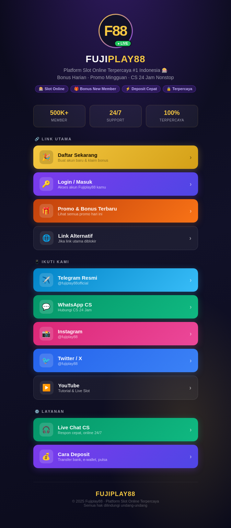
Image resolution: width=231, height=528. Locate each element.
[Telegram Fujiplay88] (115, 280)
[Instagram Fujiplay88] (115, 333)
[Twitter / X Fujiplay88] (115, 360)
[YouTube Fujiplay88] (115, 388)
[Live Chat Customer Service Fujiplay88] (115, 429)
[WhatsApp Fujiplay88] (115, 307)
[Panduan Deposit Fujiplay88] (115, 456)
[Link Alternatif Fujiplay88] (115, 238)
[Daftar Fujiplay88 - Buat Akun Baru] (115, 157)
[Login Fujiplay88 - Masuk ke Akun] (115, 184)
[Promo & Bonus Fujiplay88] (115, 211)
